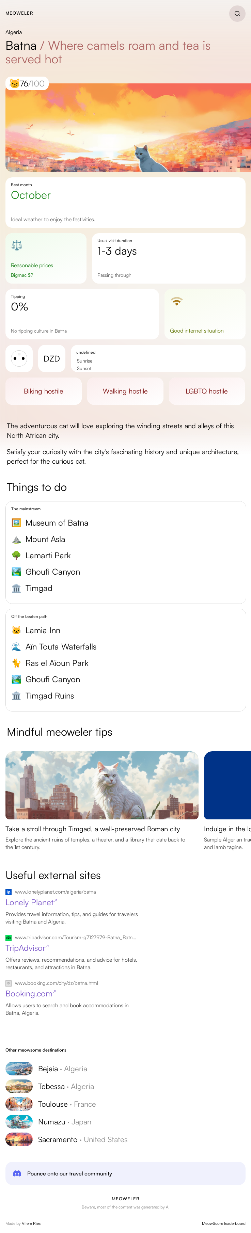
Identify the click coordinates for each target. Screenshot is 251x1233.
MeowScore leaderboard (224, 1223)
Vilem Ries (31, 1223)
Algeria (13, 32)
